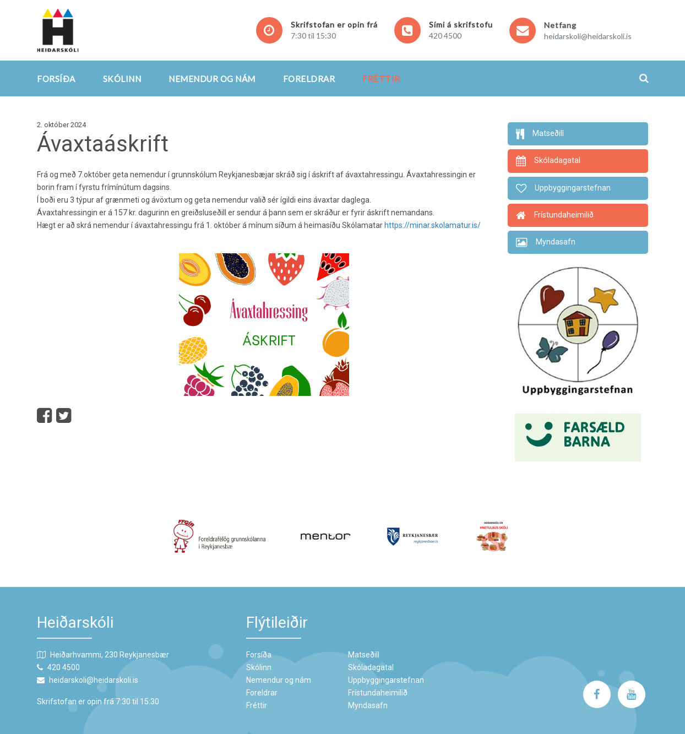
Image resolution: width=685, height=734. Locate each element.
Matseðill (363, 654)
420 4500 (445, 35)
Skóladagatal (371, 667)
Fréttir (381, 79)
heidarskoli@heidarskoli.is (588, 36)
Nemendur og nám (211, 79)
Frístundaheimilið (377, 692)
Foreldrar (309, 79)
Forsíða (56, 79)
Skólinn (122, 79)
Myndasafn (368, 705)
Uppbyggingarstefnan (386, 680)
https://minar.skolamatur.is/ (432, 225)
